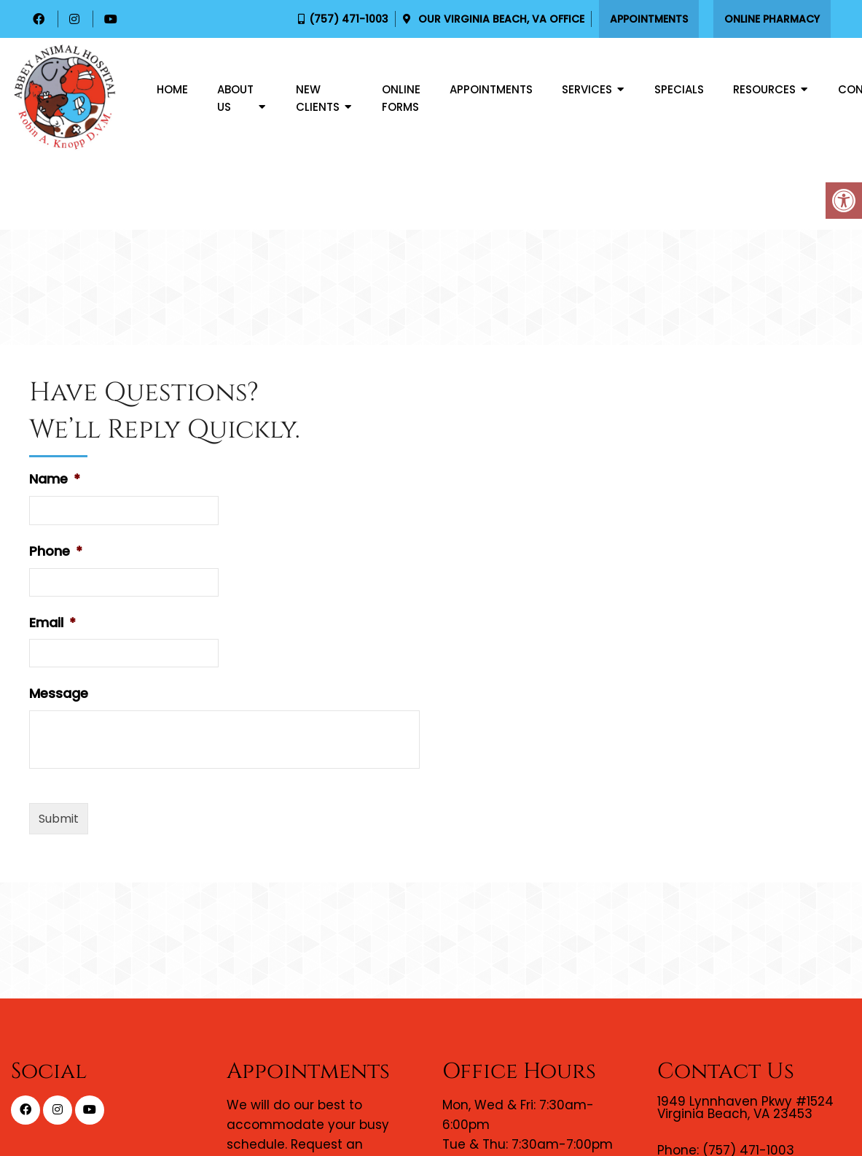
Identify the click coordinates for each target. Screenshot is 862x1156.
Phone (55, 551)
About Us (235, 98)
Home (172, 89)
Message (58, 693)
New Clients (318, 98)
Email (52, 622)
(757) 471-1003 (348, 19)
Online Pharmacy (772, 19)
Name (54, 478)
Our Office (499, 19)
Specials (679, 89)
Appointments (649, 19)
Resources (764, 89)
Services (587, 89)
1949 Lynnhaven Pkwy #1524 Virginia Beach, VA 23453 (745, 1107)
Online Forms (401, 98)
